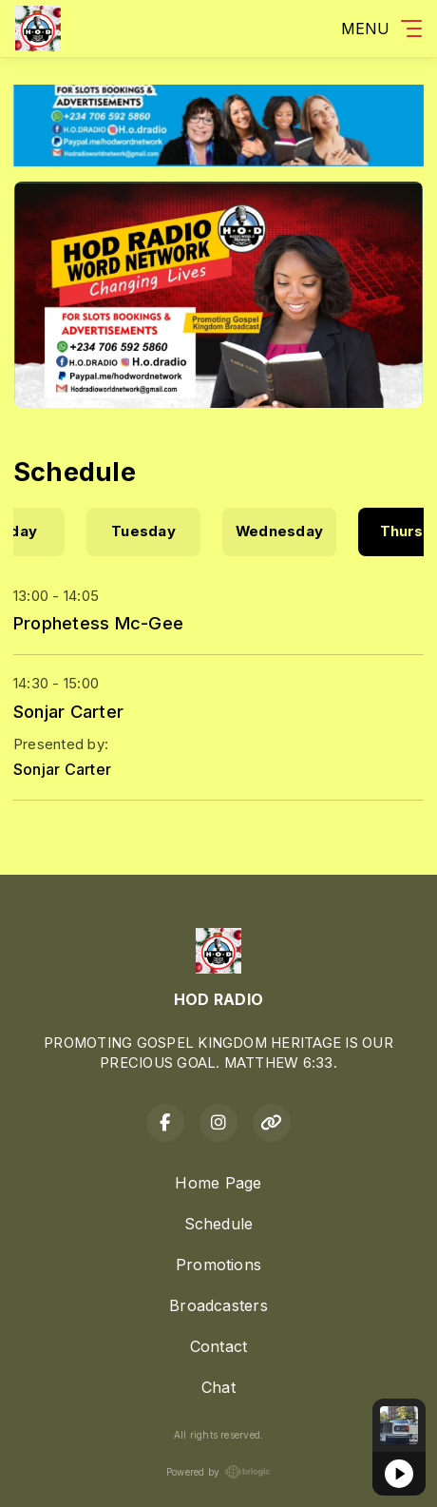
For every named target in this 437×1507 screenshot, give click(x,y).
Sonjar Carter (68, 711)
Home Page (218, 1182)
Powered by (218, 1471)
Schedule (219, 1223)
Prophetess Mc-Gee (98, 622)
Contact (219, 1346)
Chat (218, 1387)
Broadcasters (218, 1305)
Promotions (218, 1264)
